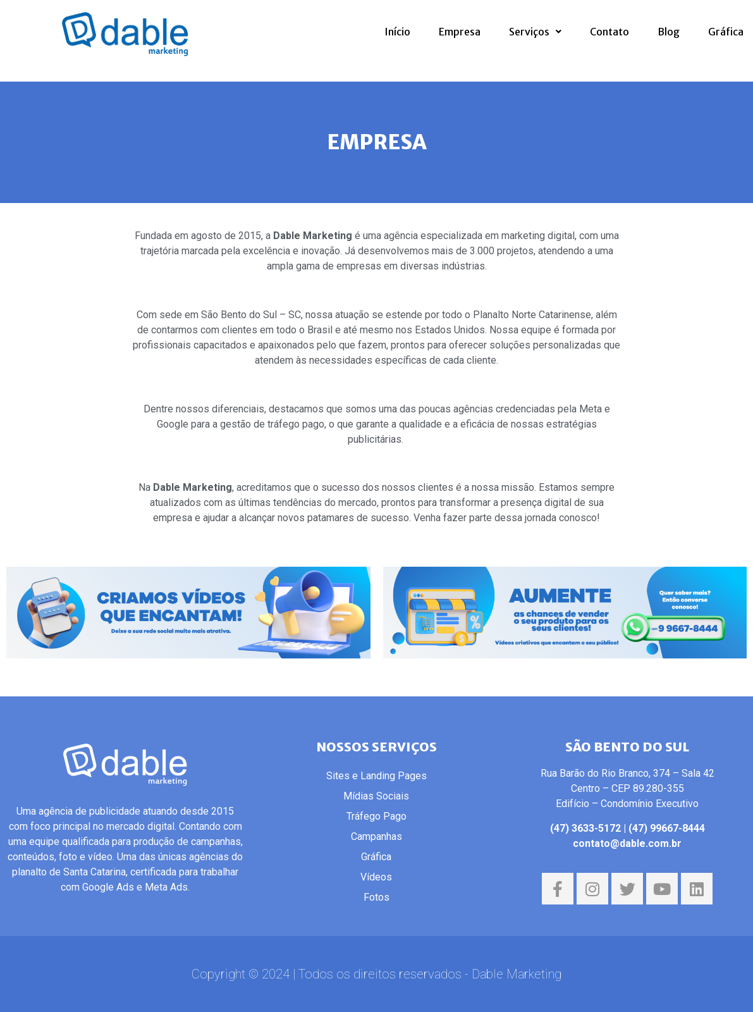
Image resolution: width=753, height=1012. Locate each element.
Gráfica (726, 31)
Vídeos (376, 877)
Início (397, 31)
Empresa (460, 31)
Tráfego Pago (376, 816)
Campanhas (376, 836)
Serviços (535, 31)
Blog (669, 31)
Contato (609, 31)
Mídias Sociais (376, 796)
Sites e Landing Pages (376, 776)
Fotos (376, 897)
